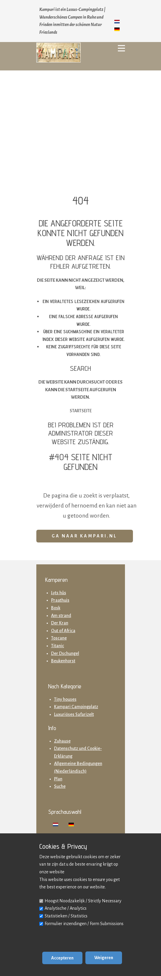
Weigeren (103, 957)
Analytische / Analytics (66, 908)
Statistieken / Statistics (66, 916)
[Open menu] (121, 48)
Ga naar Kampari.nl (84, 536)
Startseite (81, 410)
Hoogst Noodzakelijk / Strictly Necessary (83, 900)
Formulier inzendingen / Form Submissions (84, 923)
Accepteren (62, 958)
